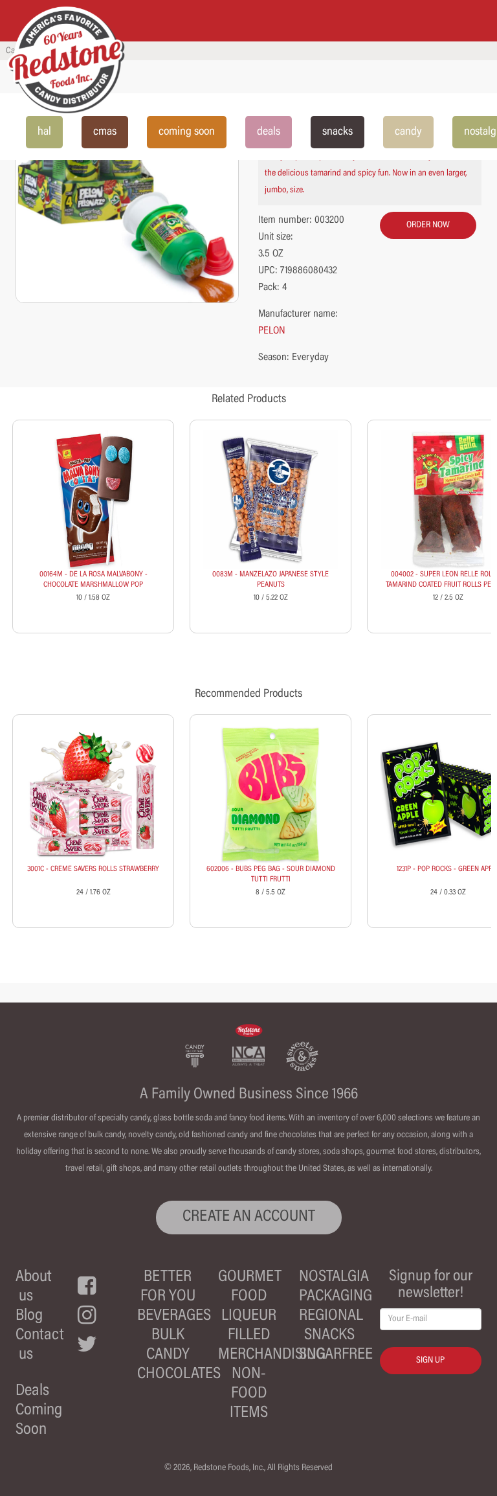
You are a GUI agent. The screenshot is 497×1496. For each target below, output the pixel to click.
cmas (104, 132)
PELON (271, 331)
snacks (337, 132)
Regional (331, 1316)
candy (408, 132)
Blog (29, 1316)
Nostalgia (334, 1277)
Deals (32, 1391)
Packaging (335, 1297)
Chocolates (179, 1374)
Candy (168, 1355)
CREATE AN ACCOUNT (248, 1217)
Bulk (167, 1336)
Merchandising (272, 1355)
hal (44, 132)
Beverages (174, 1316)
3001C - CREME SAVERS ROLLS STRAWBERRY (93, 869)
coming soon (187, 132)
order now (428, 225)
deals (268, 132)
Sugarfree (336, 1355)
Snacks (329, 1336)
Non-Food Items (249, 1394)
